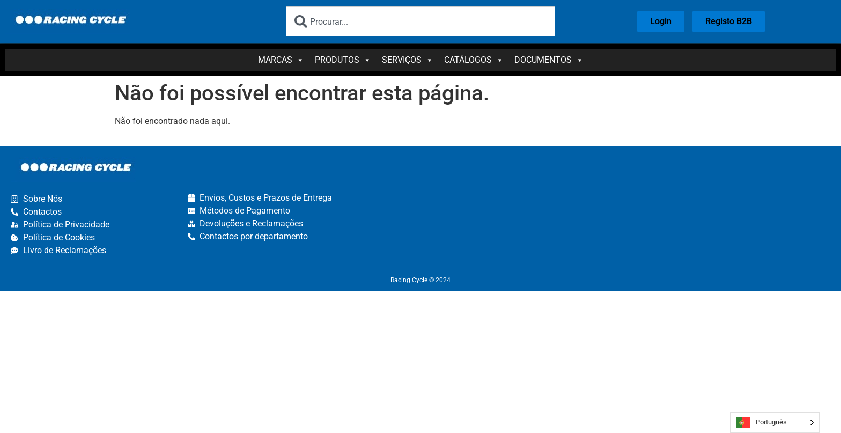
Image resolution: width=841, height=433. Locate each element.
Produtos (343, 60)
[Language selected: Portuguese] (775, 422)
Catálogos (474, 60)
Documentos (549, 60)
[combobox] (421, 21)
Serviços (407, 60)
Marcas (281, 60)
